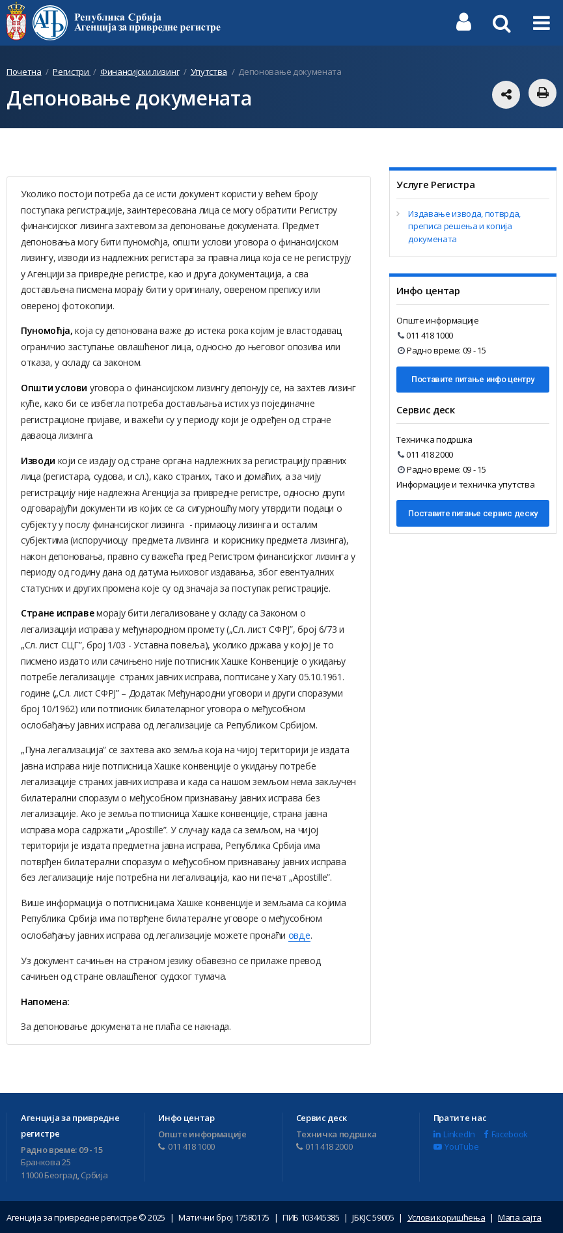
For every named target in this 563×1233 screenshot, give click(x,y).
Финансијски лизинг (139, 71)
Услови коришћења (446, 1217)
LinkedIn (454, 1133)
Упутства (209, 71)
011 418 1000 (425, 335)
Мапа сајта (520, 1217)
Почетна (24, 71)
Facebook (506, 1133)
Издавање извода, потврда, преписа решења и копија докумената (464, 226)
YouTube (455, 1146)
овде (298, 934)
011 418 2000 (425, 454)
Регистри (71, 71)
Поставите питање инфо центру (472, 379)
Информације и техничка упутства (465, 484)
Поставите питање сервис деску (473, 513)
